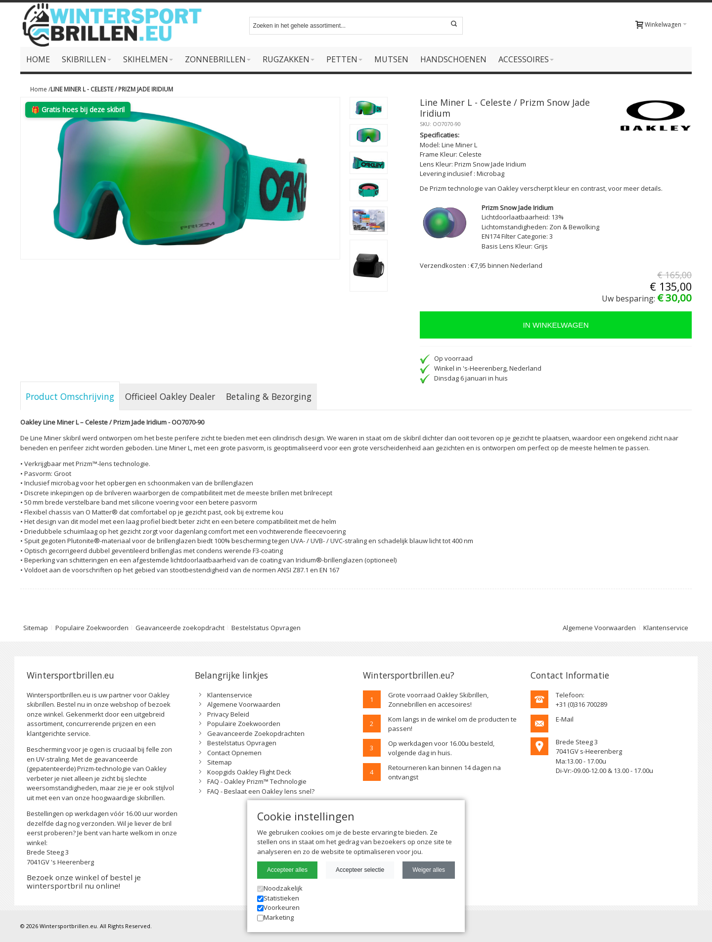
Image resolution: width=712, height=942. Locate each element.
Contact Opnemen (234, 752)
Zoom (180, 178)
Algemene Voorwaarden (599, 627)
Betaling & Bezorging (269, 396)
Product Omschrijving (70, 396)
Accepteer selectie (360, 869)
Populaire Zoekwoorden (92, 627)
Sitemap (35, 627)
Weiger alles (428, 869)
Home (38, 89)
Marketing (275, 917)
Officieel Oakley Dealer (170, 396)
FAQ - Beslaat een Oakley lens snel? (260, 791)
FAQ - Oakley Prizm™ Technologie (257, 781)
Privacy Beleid (228, 714)
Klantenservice (665, 627)
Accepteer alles (287, 869)
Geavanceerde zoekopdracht (179, 627)
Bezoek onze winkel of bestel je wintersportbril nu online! (84, 881)
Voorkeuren (278, 907)
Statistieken (278, 898)
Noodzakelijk (280, 888)
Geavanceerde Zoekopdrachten (256, 733)
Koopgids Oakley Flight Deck (249, 772)
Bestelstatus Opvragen (266, 627)
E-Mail (565, 719)
